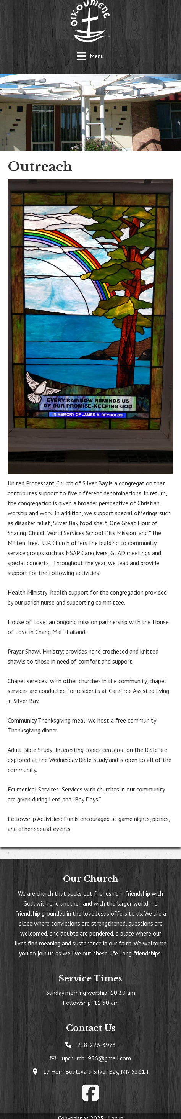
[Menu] (90, 56)
